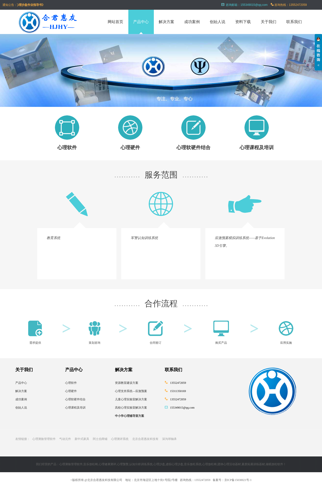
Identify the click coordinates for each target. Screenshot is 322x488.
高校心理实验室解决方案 (131, 407)
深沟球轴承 (169, 439)
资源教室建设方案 (126, 383)
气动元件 (65, 439)
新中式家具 (82, 439)
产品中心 (141, 22)
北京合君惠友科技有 (145, 439)
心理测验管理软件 (44, 439)
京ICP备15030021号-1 (238, 480)
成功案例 (192, 22)
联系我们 (294, 22)
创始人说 (217, 22)
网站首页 (115, 22)
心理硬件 (130, 147)
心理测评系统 (120, 439)
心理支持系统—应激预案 (131, 391)
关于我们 (268, 22)
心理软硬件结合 (193, 147)
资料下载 (243, 22)
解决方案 (166, 22)
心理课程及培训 (257, 147)
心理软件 (67, 147)
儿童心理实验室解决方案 (131, 399)
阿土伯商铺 (100, 439)
